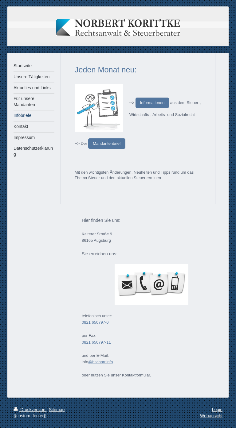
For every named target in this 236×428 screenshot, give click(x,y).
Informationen (152, 102)
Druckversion (30, 409)
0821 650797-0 (95, 322)
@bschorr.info (100, 362)
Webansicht (211, 415)
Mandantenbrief (106, 143)
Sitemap (57, 409)
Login (217, 409)
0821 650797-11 (96, 342)
